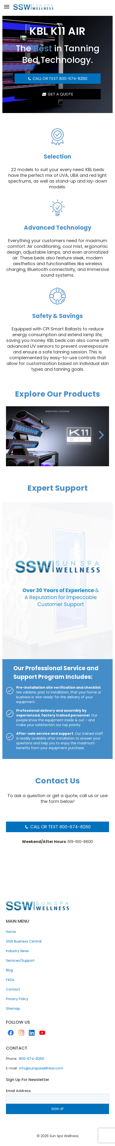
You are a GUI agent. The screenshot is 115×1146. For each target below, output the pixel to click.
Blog (9, 970)
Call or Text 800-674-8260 (57, 79)
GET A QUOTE (57, 94)
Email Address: (18, 1090)
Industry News (17, 951)
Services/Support (20, 960)
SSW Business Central (24, 941)
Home (11, 931)
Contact (13, 989)
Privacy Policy (17, 999)
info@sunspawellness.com (41, 1068)
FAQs (10, 979)
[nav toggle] (6, 6)
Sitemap (13, 1008)
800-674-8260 (31, 1058)
